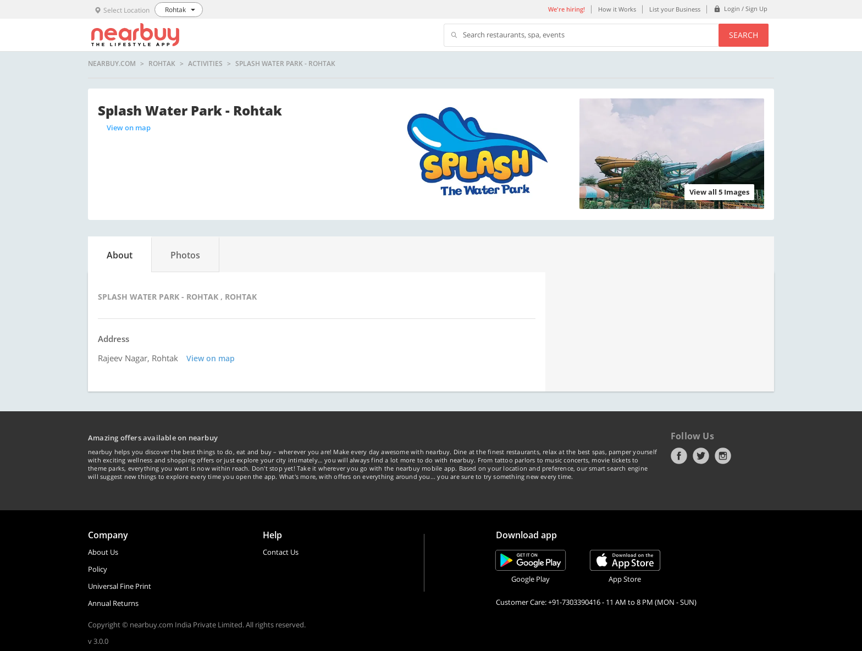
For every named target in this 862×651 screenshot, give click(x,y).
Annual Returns (113, 603)
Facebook (679, 456)
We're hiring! (566, 9)
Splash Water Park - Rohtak (285, 64)
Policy (97, 569)
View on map (129, 128)
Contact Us (281, 552)
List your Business (674, 9)
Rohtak (161, 64)
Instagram (723, 456)
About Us (103, 552)
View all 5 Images (719, 192)
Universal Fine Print (119, 586)
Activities (205, 64)
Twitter (701, 456)
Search (743, 35)
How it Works (617, 9)
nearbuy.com (112, 64)
